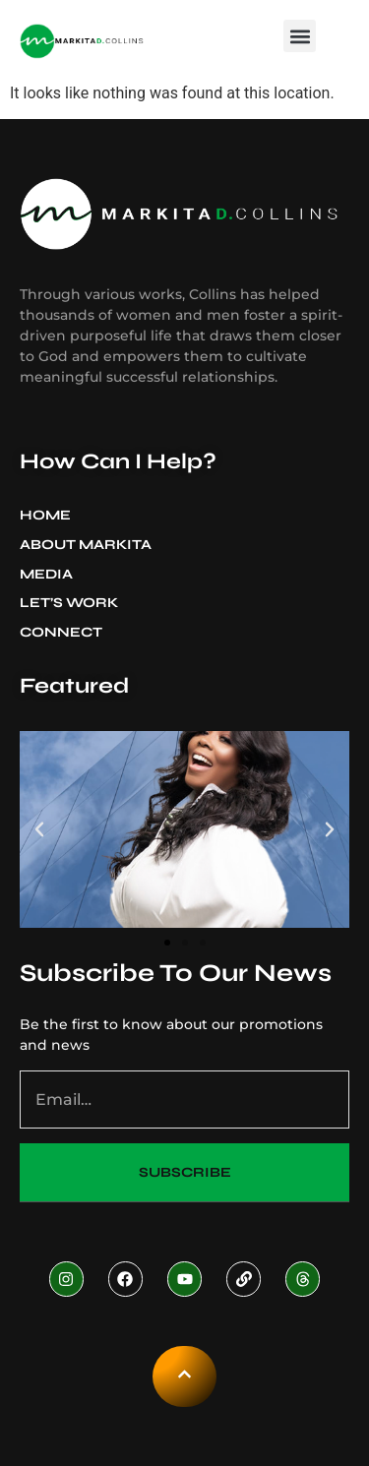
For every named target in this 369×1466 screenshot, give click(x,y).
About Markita (90, 545)
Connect (61, 632)
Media (51, 574)
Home (45, 515)
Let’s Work (69, 602)
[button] (299, 36)
